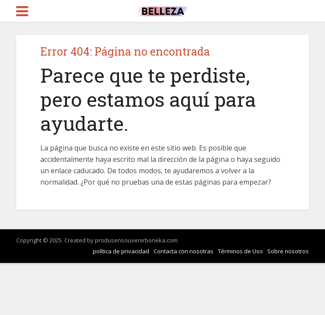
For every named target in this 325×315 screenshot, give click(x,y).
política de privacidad (121, 251)
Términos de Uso (240, 251)
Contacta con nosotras (183, 251)
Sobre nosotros (288, 251)
